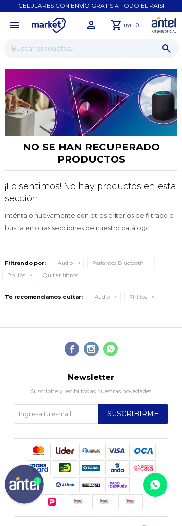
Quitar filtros (60, 275)
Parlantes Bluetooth (118, 263)
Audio (65, 263)
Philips (16, 275)
